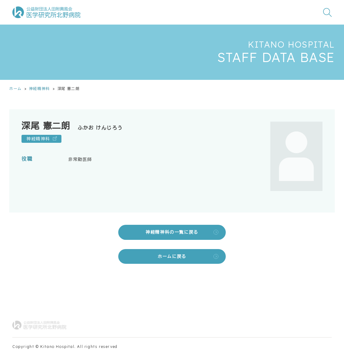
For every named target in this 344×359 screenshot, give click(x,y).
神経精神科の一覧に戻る (172, 232)
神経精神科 (39, 88)
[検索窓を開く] (327, 12)
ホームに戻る (172, 256)
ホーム (15, 88)
